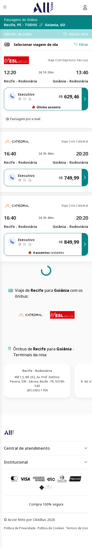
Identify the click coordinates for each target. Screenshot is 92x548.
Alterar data (78, 34)
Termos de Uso (77, 528)
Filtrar (81, 44)
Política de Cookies (51, 528)
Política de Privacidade (20, 528)
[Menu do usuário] (85, 7)
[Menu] (5, 7)
